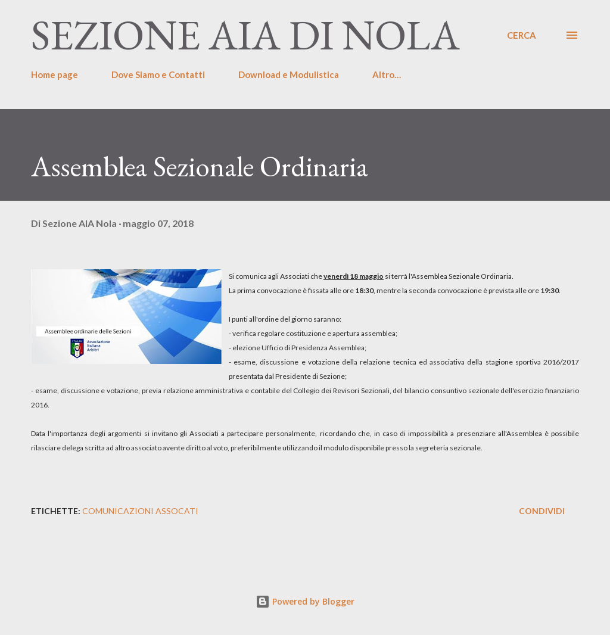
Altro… (386, 74)
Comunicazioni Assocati (140, 511)
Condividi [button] (542, 511)
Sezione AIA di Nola (245, 35)
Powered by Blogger (305, 601)
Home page (54, 74)
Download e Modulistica (288, 74)
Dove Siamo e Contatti (158, 74)
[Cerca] (521, 35)
